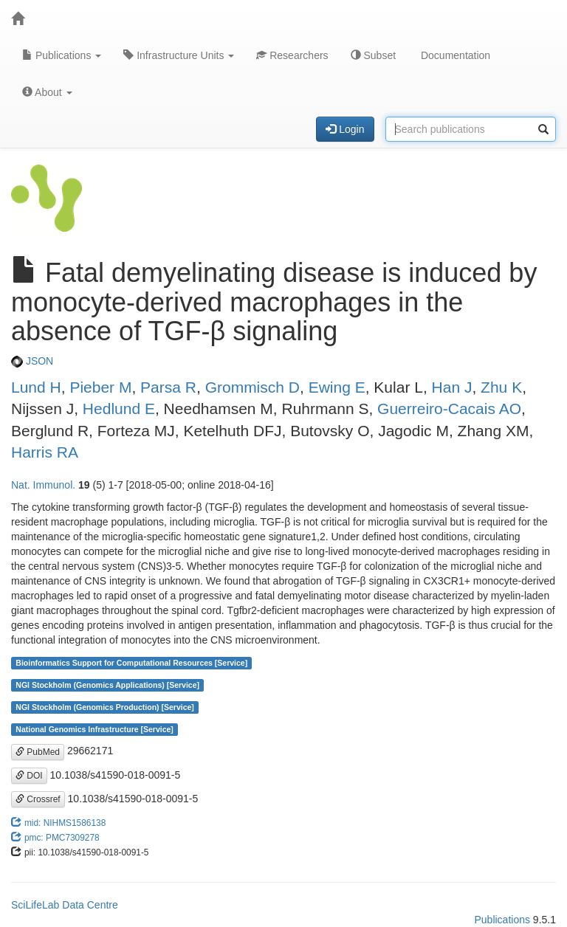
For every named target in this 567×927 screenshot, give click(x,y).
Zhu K (501, 387)
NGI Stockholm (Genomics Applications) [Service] (107, 684)
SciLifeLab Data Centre (64, 905)
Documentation (454, 55)
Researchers (292, 55)
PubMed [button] (38, 752)
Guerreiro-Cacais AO (449, 408)
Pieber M (100, 387)
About (47, 92)
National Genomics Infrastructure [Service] (94, 729)
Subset (373, 55)
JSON (32, 361)
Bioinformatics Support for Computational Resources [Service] (131, 662)
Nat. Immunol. (43, 485)
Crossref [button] (38, 799)
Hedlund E (119, 408)
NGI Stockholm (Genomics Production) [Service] (105, 707)
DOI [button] (29, 776)
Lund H (36, 387)
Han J (452, 387)
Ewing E (337, 387)
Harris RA (44, 452)
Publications (61, 55)
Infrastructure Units (178, 55)
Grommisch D (252, 387)
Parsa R (168, 387)
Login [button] (345, 129)
